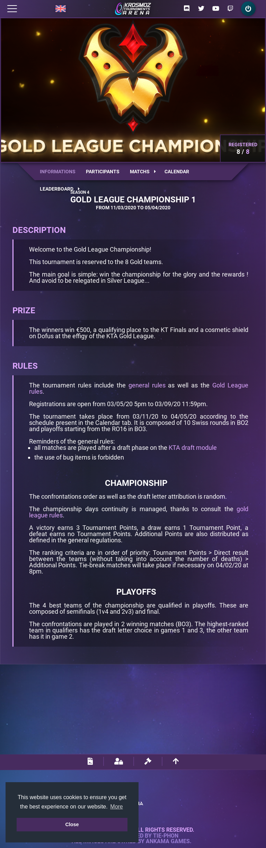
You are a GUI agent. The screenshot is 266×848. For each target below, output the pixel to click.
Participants (102, 171)
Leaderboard (60, 189)
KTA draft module (193, 447)
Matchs (143, 171)
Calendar (177, 171)
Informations (58, 171)
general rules (147, 385)
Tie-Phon (165, 836)
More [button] (116, 807)
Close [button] (72, 824)
